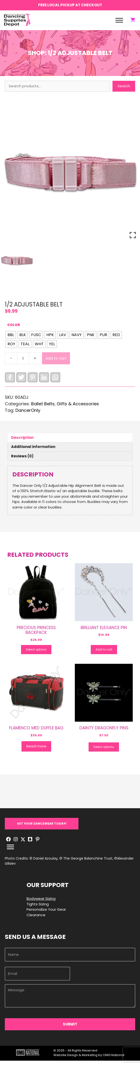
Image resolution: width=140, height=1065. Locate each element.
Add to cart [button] (104, 653)
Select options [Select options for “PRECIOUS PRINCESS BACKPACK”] (36, 653)
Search (124, 90)
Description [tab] (22, 441)
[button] (41, 828)
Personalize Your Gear (46, 913)
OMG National (113, 1059)
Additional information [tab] (33, 451)
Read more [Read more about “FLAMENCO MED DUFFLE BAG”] (36, 750)
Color (13, 329)
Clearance (36, 919)
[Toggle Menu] (119, 22)
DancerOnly (27, 415)
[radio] (11, 339)
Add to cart (56, 362)
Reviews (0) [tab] (22, 460)
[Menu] (10, 851)
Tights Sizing (38, 908)
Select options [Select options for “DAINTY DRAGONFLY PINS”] (103, 751)
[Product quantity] (23, 363)
